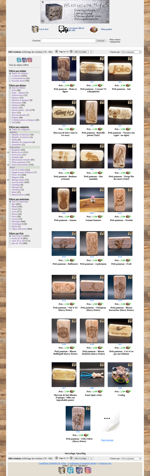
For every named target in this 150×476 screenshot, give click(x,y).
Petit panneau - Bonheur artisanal (65, 177)
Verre (14, 216)
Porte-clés (16, 175)
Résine (15, 226)
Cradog (121, 395)
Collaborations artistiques (23, 120)
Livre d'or (43, 29)
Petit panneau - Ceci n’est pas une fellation (121, 352)
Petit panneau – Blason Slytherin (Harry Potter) (93, 352)
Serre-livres (17, 155)
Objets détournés (19, 229)
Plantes (15, 107)
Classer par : (115, 52)
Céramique (17, 224)
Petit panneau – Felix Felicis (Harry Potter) (79, 440)
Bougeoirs (16, 150)
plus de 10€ (17, 243)
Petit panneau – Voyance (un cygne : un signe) (121, 134)
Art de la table (18, 170)
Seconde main (18, 81)
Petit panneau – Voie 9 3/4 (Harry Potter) (65, 308)
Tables (14, 139)
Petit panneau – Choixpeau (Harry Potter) (93, 308)
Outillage (16, 185)
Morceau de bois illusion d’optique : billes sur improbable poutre (65, 397)
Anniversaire (17, 95)
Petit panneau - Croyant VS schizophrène (93, 90)
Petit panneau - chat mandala (93, 177)
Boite (14, 192)
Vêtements (16, 190)
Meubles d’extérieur (21, 137)
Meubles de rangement (22, 142)
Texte (14, 90)
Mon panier (106, 29)
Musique (15, 187)
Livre (14, 211)
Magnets (15, 177)
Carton (15, 219)
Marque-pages (18, 180)
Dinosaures (17, 102)
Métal (14, 206)
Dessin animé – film (20, 110)
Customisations (18, 78)
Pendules (16, 157)
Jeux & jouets (18, 182)
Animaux (16, 105)
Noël (14, 122)
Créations (16, 76)
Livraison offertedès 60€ (76, 29)
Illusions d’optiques (20, 100)
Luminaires (17, 144)
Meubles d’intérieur (20, 135)
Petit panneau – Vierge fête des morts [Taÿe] (121, 177)
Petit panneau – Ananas (65, 220)
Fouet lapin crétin (93, 395)
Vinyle (14, 209)
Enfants (15, 117)
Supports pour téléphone (22, 172)
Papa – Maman (18, 93)
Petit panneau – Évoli (121, 264)
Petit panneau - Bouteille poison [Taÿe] (93, 134)
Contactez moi (104, 463)
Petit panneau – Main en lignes (65, 90)
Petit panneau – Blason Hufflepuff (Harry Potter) (65, 352)
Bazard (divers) (18, 194)
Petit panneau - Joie (121, 89)
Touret (14, 214)
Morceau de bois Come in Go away (65, 134)
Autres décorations (20, 164)
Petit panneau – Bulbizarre (65, 264)
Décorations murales (21, 160)
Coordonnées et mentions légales (82, 463)
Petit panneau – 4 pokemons (93, 264)
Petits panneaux (19, 162)
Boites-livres (17, 152)
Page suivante (107, 440)
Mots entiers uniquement (114, 40)
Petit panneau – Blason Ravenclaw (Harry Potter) (121, 308)
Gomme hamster (93, 220)
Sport (14, 112)
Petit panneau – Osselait (121, 220)
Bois (14, 204)
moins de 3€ (17, 238)
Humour (15, 98)
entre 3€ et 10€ (18, 241)
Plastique (16, 221)
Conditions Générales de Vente (52, 463)
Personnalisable (19, 115)
